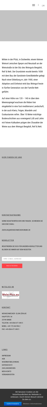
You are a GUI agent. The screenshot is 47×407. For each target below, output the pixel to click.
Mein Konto (6, 371)
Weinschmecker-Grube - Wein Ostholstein (16, 5)
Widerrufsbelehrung (10, 362)
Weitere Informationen (32, 404)
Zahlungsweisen (8, 368)
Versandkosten (8, 374)
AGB (3, 359)
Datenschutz (7, 365)
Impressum (6, 356)
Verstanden (13, 404)
